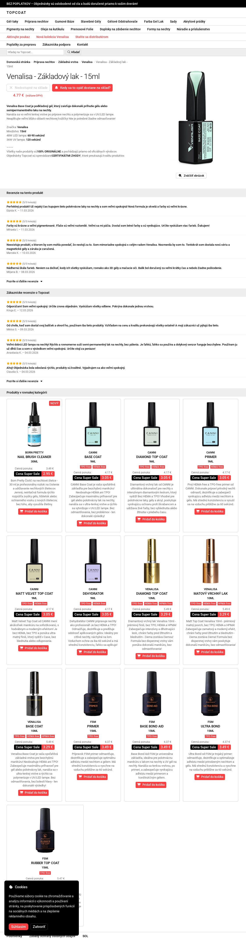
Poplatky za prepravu (21, 44)
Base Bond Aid (152, 726)
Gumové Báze (64, 21)
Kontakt (82, 44)
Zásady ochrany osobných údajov (52, 936)
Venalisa (87, 62)
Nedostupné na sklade (28, 88)
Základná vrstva (68, 62)
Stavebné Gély (91, 21)
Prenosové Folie (82, 29)
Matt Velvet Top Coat (34, 593)
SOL (85, 936)
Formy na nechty (158, 29)
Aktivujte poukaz (18, 37)
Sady (173, 21)
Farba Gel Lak (153, 21)
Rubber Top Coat (45, 863)
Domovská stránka (18, 62)
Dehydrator (93, 593)
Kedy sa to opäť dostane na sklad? (82, 88)
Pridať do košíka (33, 511)
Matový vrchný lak (211, 593)
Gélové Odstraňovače (123, 21)
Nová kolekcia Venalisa (52, 37)
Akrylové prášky (194, 21)
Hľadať (73, 52)
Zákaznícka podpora (56, 44)
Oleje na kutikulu (52, 29)
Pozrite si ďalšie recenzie (25, 281)
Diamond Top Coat (152, 457)
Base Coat (93, 457)
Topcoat (16, 12)
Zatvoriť (39, 927)
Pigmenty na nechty (20, 29)
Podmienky (14, 936)
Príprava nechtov (36, 21)
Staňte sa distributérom (91, 37)
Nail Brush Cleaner (34, 457)
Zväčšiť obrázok (191, 175)
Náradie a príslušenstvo (193, 29)
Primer (210, 457)
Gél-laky (12, 21)
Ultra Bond (210, 726)
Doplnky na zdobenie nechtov (120, 29)
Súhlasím (18, 927)
